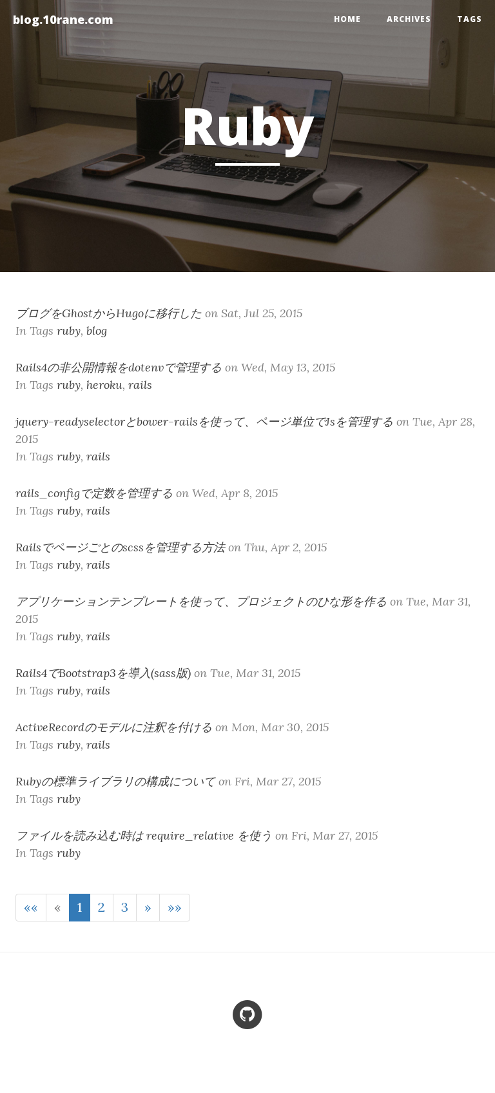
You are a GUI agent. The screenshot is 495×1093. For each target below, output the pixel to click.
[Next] (148, 907)
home (347, 19)
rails (140, 384)
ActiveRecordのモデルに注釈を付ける (113, 727)
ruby (69, 330)
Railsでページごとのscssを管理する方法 (120, 547)
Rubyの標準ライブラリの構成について (115, 781)
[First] (30, 907)
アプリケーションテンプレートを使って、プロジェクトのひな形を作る (201, 601)
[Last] (174, 907)
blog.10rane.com (63, 19)
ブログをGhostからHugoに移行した (108, 313)
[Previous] (58, 907)
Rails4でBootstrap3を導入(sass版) (103, 672)
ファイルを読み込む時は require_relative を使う (143, 835)
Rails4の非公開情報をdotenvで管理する (118, 367)
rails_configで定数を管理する (94, 493)
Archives (409, 19)
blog (96, 330)
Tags (469, 19)
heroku (104, 384)
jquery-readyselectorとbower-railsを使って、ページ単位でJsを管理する (204, 421)
